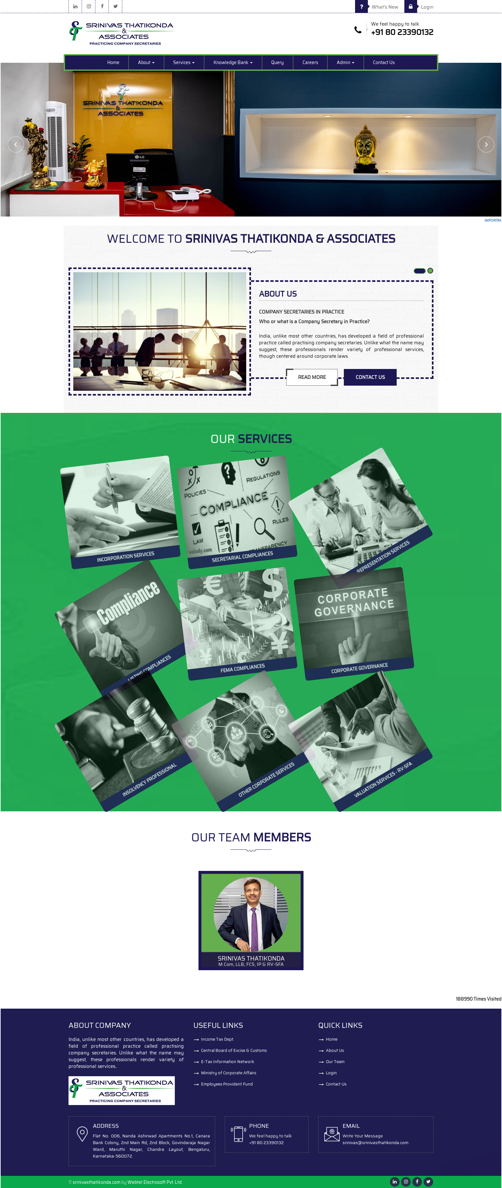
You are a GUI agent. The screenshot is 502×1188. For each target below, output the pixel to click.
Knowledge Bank (233, 62)
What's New (376, 7)
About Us (335, 1050)
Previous (16, 144)
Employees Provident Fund (227, 1084)
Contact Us (384, 62)
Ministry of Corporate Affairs (228, 1072)
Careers (310, 62)
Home (113, 62)
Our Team (335, 1061)
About (146, 62)
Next (486, 144)
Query (277, 62)
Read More (312, 377)
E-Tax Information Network (227, 1061)
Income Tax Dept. (217, 1039)
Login (418, 7)
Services (184, 62)
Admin (345, 62)
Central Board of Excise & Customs (234, 1050)
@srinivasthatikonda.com (383, 1142)
